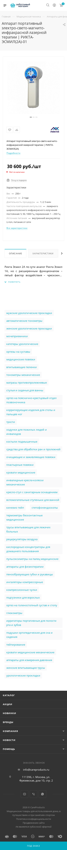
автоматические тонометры (24, 320)
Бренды (8, 722)
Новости (9, 740)
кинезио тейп (15, 507)
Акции (7, 704)
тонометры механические (23, 375)
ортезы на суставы (18, 351)
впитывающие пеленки (21, 367)
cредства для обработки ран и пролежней (33, 449)
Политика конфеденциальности (33, 818)
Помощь (9, 749)
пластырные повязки (20, 464)
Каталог (9, 695)
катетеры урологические (22, 344)
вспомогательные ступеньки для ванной (32, 500)
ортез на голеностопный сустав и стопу (31, 605)
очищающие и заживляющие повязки (30, 457)
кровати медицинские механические (30, 652)
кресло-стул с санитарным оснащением (32, 492)
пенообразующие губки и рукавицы (29, 574)
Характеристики (43, 253)
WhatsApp (42, 794)
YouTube (24, 794)
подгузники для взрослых (23, 597)
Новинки (9, 713)
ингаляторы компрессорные (24, 582)
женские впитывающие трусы (25, 667)
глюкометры (14, 613)
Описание (15, 253)
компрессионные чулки (21, 589)
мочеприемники (17, 336)
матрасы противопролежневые (26, 382)
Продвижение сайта (33, 822)
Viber (33, 794)
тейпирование (15, 644)
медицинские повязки (20, 359)
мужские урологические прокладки (29, 313)
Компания (10, 731)
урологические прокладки (23, 675)
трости (10, 422)
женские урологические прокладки (29, 328)
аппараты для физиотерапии (25, 566)
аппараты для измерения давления (29, 660)
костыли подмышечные (21, 441)
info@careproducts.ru (36, 769)
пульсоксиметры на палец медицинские (32, 559)
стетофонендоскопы (45, 507)
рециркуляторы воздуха (21, 539)
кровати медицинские (20, 472)
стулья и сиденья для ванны (24, 390)
